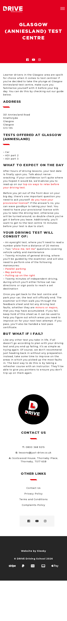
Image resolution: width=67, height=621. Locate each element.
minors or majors (46, 307)
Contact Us (33, 488)
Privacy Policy (33, 493)
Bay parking (13, 272)
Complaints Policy (33, 505)
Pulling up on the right (20, 275)
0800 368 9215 (35, 447)
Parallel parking (15, 268)
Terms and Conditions (33, 499)
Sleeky (41, 551)
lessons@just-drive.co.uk (35, 452)
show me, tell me (24, 249)
